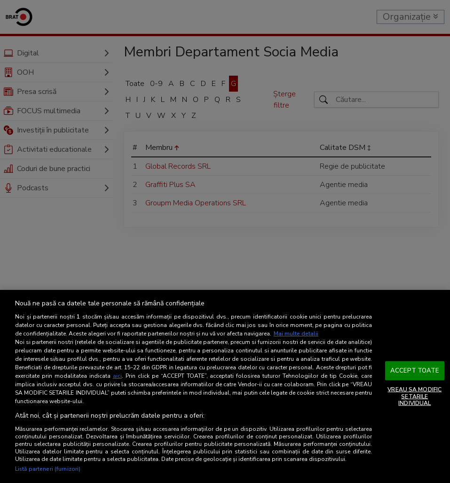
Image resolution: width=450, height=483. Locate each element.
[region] (225, 386)
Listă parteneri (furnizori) (47, 469)
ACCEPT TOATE (414, 370)
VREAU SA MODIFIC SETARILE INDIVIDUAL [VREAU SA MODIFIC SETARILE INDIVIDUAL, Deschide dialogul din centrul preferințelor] (414, 396)
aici (117, 376)
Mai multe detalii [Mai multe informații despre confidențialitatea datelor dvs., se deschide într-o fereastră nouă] (296, 333)
